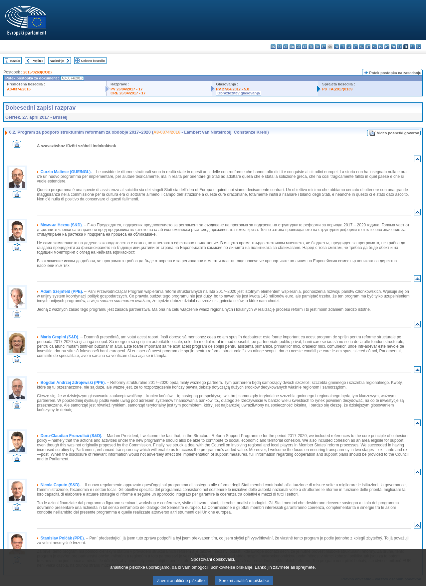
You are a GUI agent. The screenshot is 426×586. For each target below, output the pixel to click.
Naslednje (57, 60)
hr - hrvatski (336, 46)
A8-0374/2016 (19, 89)
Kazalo (15, 60)
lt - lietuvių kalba (355, 46)
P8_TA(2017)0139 (337, 89)
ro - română (393, 46)
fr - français (323, 46)
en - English (317, 46)
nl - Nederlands (374, 46)
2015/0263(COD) (37, 72)
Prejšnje (37, 60)
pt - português (386, 46)
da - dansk (292, 46)
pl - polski (380, 46)
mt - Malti (367, 46)
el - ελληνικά (311, 46)
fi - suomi (412, 46)
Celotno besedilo (93, 60)
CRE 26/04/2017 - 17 (127, 93)
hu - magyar (361, 46)
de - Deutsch (298, 46)
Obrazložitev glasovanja (238, 93)
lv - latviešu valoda (348, 46)
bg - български (273, 46)
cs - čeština (285, 46)
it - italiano (342, 46)
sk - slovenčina (399, 46)
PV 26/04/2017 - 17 (126, 89)
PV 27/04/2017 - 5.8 (232, 89)
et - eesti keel (304, 46)
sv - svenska (418, 46)
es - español (279, 46)
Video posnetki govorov (398, 133)
